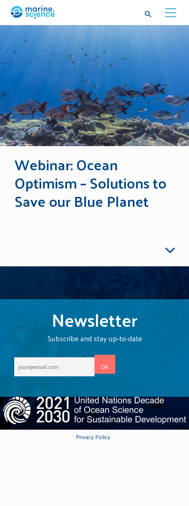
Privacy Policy (93, 437)
